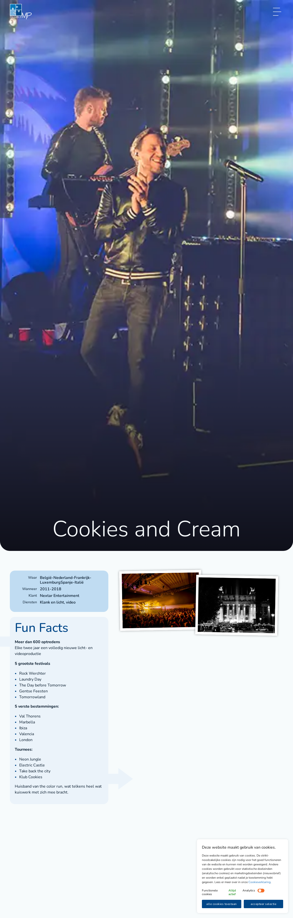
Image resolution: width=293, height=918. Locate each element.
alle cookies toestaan (221, 904)
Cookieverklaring (259, 882)
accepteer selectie (263, 904)
